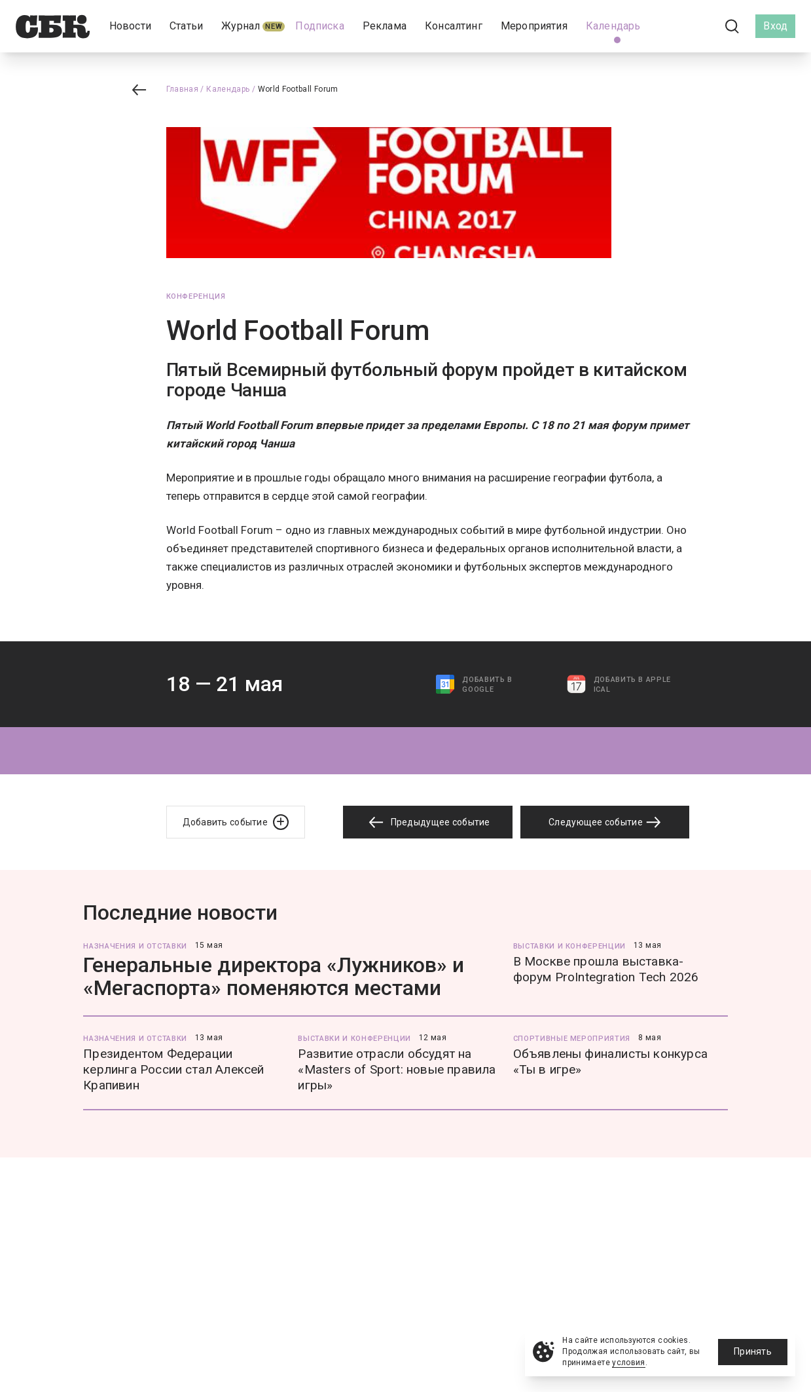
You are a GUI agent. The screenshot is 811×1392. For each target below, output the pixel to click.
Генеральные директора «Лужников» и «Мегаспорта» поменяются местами (273, 976)
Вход (775, 26)
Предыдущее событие (427, 822)
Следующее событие (605, 822)
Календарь (227, 89)
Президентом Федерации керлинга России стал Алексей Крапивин (173, 1069)
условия (628, 1362)
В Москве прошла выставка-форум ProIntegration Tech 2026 (606, 969)
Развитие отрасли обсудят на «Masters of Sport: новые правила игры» (397, 1069)
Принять (753, 1351)
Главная (182, 89)
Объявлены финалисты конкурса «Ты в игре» (610, 1061)
